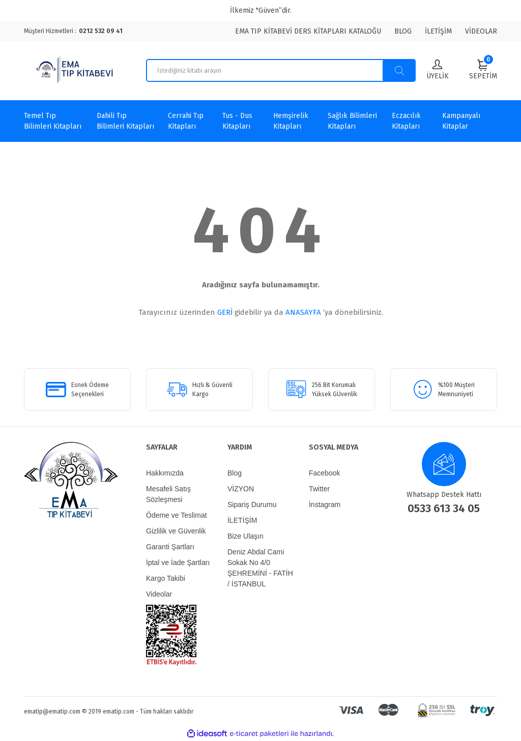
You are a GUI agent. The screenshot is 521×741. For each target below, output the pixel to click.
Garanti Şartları (170, 547)
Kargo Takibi (165, 578)
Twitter (319, 489)
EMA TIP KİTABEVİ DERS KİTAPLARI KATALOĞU (308, 31)
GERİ (225, 312)
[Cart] (483, 70)
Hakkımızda (165, 473)
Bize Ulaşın (245, 536)
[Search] (281, 70)
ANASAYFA (303, 312)
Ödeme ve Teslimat (176, 515)
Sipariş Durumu (251, 504)
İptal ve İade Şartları (178, 562)
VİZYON (240, 489)
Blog (234, 473)
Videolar (159, 594)
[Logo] (76, 70)
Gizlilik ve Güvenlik (176, 531)
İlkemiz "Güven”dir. (261, 10)
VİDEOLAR (481, 31)
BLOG (403, 31)
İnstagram (324, 504)
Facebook (324, 473)
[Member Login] (437, 70)
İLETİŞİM (438, 31)
